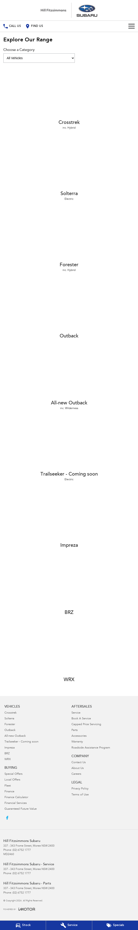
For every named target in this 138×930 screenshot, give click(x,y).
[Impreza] (69, 519)
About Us (77, 768)
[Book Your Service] (69, 925)
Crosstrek (10, 713)
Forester (9, 724)
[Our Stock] (23, 925)
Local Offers (12, 780)
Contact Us (78, 762)
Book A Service (81, 718)
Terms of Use (80, 794)
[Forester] (69, 240)
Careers (76, 774)
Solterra (9, 718)
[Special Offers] (115, 925)
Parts (74, 730)
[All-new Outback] (69, 378)
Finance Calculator (16, 797)
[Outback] (69, 309)
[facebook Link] (7, 818)
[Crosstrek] (69, 98)
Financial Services (15, 803)
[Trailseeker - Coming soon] (69, 450)
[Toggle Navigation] (131, 26)
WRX (7, 759)
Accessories (79, 736)
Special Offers (13, 774)
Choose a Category (39, 55)
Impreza (9, 747)
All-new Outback (15, 736)
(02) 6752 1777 (22, 850)
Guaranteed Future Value (20, 809)
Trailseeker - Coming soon (21, 741)
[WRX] (69, 653)
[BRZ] (69, 586)
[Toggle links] (19, 909)
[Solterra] (69, 169)
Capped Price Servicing (86, 724)
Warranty (77, 741)
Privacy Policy (79, 788)
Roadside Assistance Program (90, 747)
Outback (9, 730)
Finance (9, 791)
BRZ (7, 753)
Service (75, 713)
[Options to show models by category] (39, 58)
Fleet (7, 786)
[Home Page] (69, 10)
